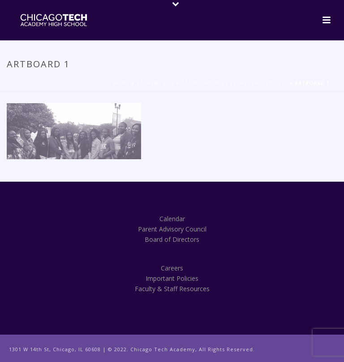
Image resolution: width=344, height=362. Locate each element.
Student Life (155, 83)
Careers (172, 268)
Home (121, 83)
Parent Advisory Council (172, 229)
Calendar (172, 218)
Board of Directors (172, 239)
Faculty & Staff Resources (172, 288)
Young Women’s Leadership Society (234, 83)
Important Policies (172, 278)
